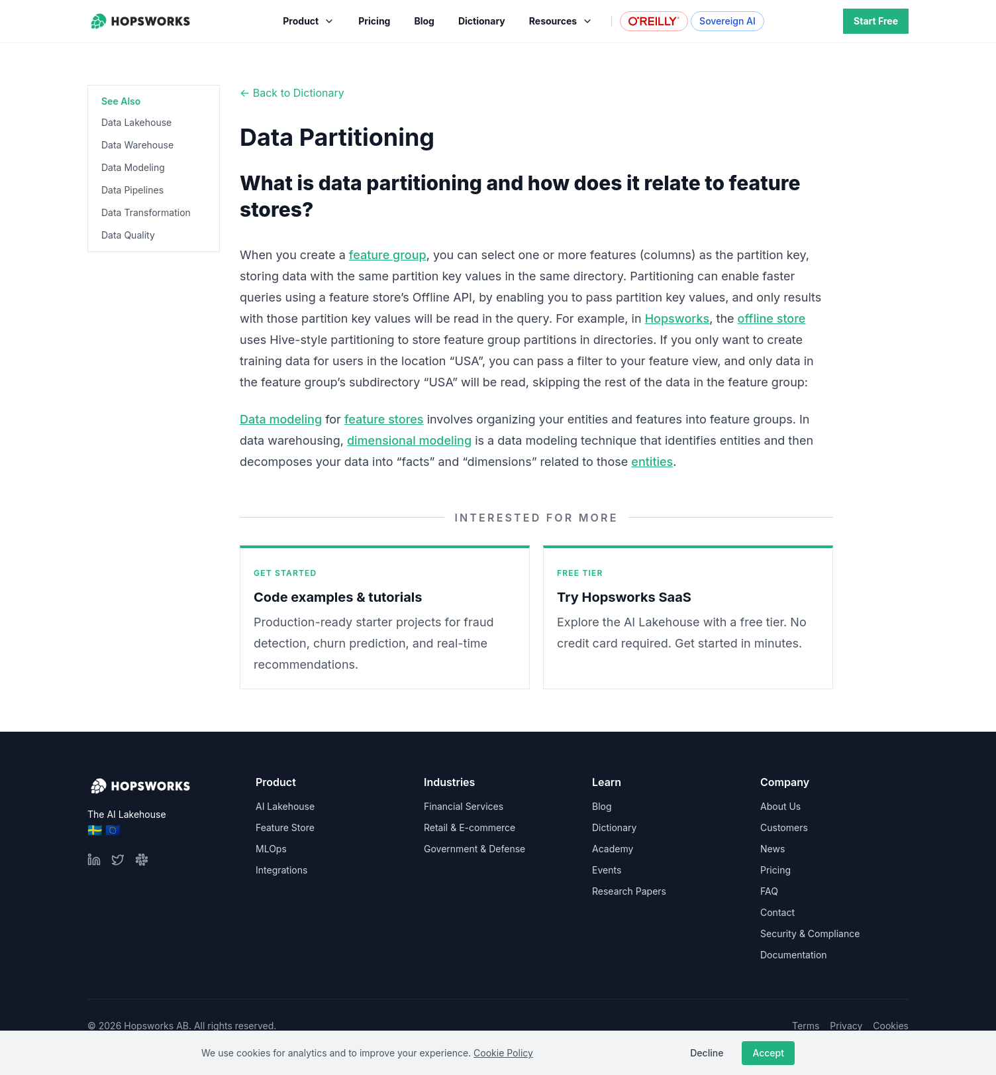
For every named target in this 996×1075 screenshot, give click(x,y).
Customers (784, 827)
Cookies (891, 1025)
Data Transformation (146, 212)
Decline (706, 1052)
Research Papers (629, 891)
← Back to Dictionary (292, 92)
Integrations (281, 870)
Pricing (775, 870)
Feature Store (285, 827)
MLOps (271, 848)
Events (606, 870)
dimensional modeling (409, 440)
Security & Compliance (810, 933)
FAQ (769, 891)
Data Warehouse (137, 144)
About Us (780, 806)
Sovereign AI (727, 21)
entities (652, 462)
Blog (602, 806)
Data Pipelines (132, 190)
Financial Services (463, 806)
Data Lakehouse (136, 122)
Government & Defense (474, 848)
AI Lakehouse (285, 806)
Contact (777, 912)
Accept (768, 1052)
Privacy (846, 1025)
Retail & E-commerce (469, 827)
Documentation (793, 954)
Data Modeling (133, 167)
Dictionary (614, 827)
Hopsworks (677, 318)
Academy (612, 848)
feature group (387, 255)
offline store (772, 318)
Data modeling (281, 419)
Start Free (876, 21)
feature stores (384, 419)
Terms (805, 1025)
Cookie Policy (503, 1052)
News (772, 848)
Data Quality (128, 235)
